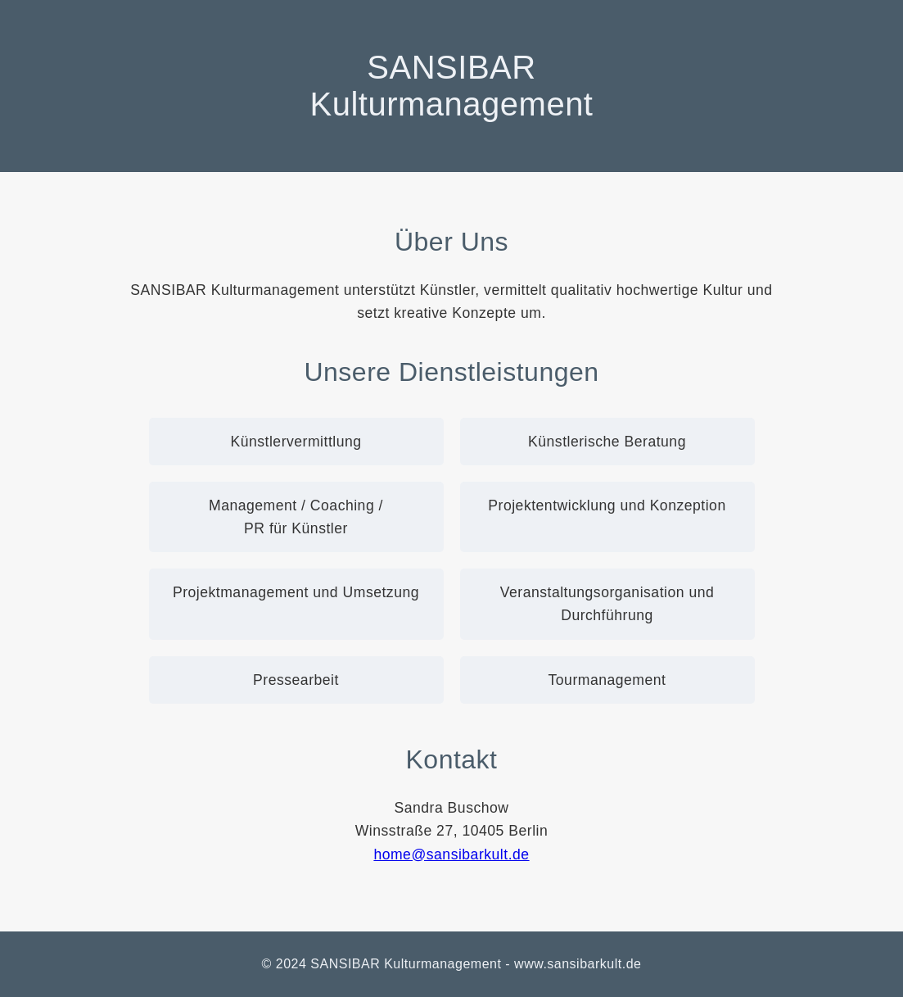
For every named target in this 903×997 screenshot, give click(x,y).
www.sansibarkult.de (577, 964)
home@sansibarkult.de (451, 854)
